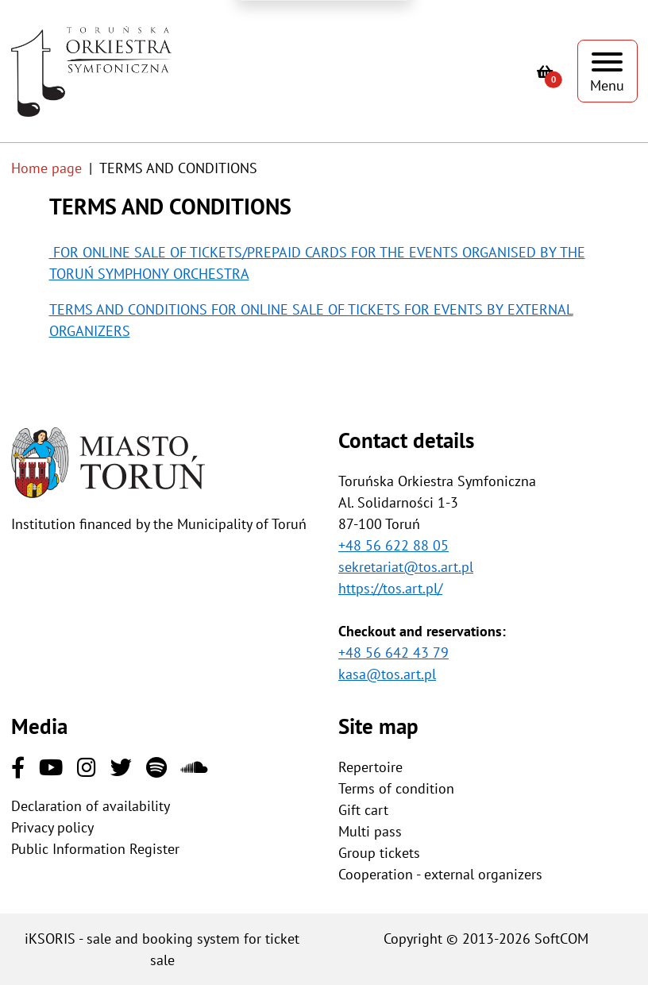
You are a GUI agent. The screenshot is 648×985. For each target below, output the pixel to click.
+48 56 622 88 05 (393, 545)
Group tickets (379, 853)
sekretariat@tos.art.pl (405, 567)
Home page (46, 168)
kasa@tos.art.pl (387, 674)
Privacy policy (52, 827)
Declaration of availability (90, 806)
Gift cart (363, 810)
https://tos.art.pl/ (390, 588)
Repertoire (370, 767)
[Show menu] (607, 71)
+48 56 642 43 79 (393, 652)
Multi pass (370, 831)
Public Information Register (95, 849)
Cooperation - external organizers (440, 874)
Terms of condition (396, 788)
